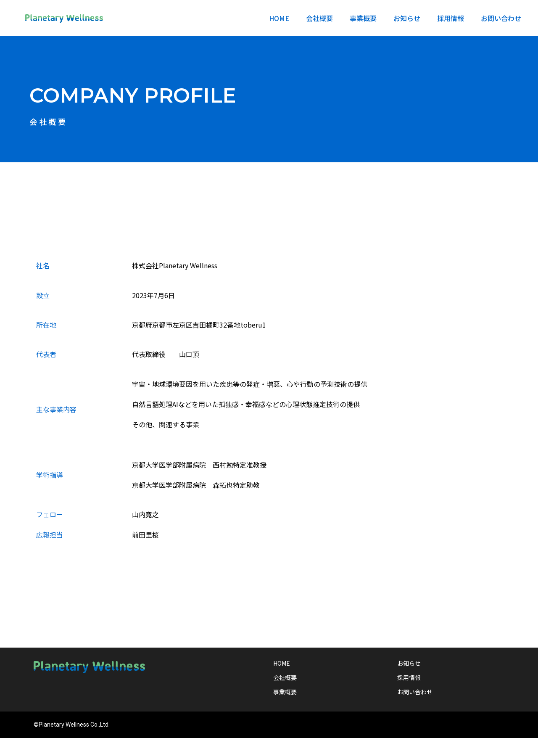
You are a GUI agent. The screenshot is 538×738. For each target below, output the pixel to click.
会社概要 (319, 18)
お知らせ (406, 18)
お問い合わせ (501, 18)
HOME (279, 18)
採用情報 (450, 18)
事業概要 (363, 18)
